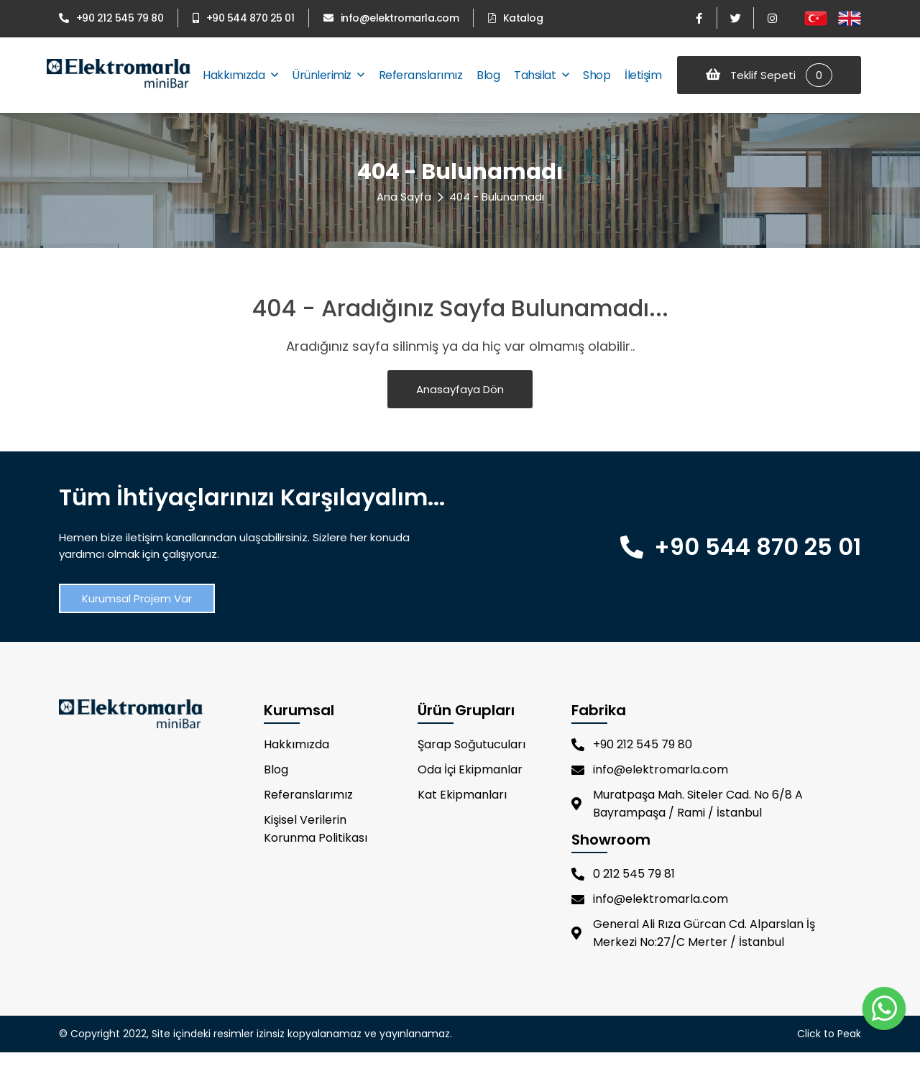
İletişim (643, 75)
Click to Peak (829, 1033)
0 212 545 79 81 (623, 873)
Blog (488, 75)
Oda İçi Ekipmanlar (470, 769)
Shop (596, 75)
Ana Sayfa (404, 196)
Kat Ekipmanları (462, 794)
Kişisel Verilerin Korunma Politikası (315, 829)
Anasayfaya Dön (460, 389)
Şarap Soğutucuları (471, 744)
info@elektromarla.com (391, 18)
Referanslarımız (421, 75)
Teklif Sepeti (769, 75)
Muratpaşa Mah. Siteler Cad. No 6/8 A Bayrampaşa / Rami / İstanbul (687, 803)
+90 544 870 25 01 (243, 18)
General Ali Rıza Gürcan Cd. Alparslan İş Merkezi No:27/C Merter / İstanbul (693, 933)
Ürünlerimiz (328, 75)
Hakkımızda (240, 75)
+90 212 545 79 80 (111, 18)
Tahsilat (541, 75)
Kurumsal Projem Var (137, 598)
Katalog (515, 18)
